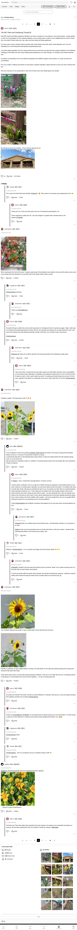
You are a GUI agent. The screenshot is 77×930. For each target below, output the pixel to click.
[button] (13, 91)
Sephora (5, 2)
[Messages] (74, 7)
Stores (73, 928)
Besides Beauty (9, 17)
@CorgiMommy (22, 310)
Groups (17, 6)
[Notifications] (70, 6)
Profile (11, 6)
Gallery (23, 6)
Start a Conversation (48, 6)
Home (3, 928)
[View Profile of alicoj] (13, 446)
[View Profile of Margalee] (8, 764)
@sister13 (34, 193)
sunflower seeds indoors (37, 453)
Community (58, 928)
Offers (30, 928)
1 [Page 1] (26, 24)
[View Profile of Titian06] (13, 187)
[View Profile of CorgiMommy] (15, 285)
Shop (17, 928)
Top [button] (4, 921)
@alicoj (15, 481)
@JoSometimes (11, 292)
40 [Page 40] (50, 24)
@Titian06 (19, 217)
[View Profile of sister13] (8, 28)
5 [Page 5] (34, 24)
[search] (39, 2)
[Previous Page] (22, 24)
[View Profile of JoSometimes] (9, 229)
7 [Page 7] (42, 24)
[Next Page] (54, 24)
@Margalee (54, 827)
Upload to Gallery (60, 6)
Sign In (43, 927)
